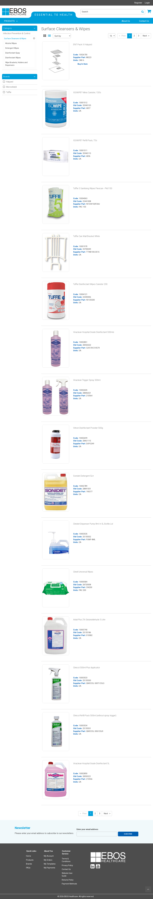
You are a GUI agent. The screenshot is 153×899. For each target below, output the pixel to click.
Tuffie (8, 92)
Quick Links (31, 851)
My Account (49, 856)
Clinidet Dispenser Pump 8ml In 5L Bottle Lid (93, 524)
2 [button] (134, 36)
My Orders (48, 860)
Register (138, 3)
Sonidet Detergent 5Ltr (83, 476)
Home (28, 856)
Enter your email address (87, 829)
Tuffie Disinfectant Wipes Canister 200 (90, 284)
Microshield (11, 87)
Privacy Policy (67, 865)
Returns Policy (67, 880)
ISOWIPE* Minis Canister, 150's (87, 92)
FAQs (28, 868)
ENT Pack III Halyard (82, 44)
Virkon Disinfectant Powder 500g (88, 428)
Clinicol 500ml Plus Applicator (86, 667)
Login (147, 3)
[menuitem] (11, 21)
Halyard (9, 82)
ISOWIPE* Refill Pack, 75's (85, 140)
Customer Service (66, 852)
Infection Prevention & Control (16, 33)
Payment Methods (69, 884)
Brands (29, 864)
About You (48, 851)
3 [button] (138, 36)
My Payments (49, 868)
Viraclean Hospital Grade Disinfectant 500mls (93, 332)
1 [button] (129, 36)
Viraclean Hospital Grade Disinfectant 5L (91, 763)
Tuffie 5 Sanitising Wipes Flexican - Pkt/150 (92, 188)
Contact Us (66, 869)
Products (29, 860)
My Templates (50, 864)
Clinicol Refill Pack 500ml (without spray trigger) (94, 715)
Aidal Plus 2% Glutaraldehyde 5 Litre (89, 619)
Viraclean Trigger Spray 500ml (86, 380)
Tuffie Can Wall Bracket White (86, 236)
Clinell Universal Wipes (83, 572)
